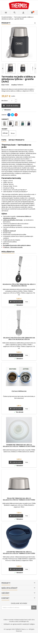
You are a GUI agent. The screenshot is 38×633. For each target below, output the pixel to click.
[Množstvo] (12, 101)
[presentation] (17, 614)
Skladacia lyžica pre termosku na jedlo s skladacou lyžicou (19, 285)
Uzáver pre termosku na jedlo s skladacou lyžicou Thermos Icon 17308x (19, 552)
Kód (3, 85)
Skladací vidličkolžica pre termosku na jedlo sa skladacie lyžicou (19, 338)
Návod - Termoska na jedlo (13, 247)
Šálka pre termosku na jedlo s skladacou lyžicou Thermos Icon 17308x (19, 499)
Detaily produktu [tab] (16, 140)
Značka (14, 85)
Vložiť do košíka (10, 105)
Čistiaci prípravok (19, 391)
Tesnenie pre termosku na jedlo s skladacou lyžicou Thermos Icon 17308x (19, 445)
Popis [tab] (4, 140)
